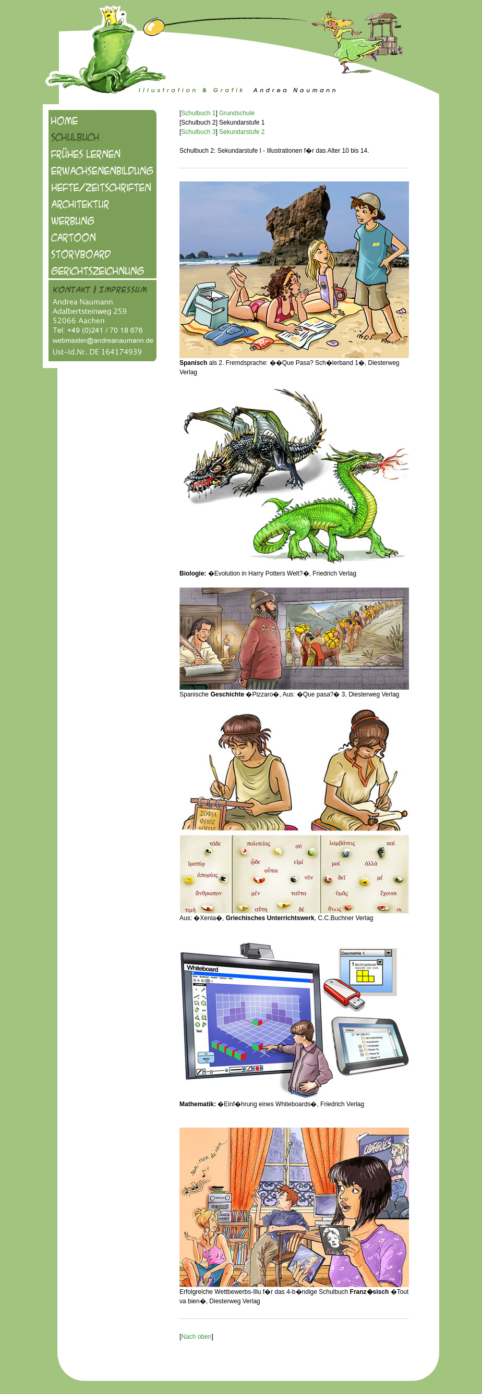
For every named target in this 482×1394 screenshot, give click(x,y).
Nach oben (196, 1336)
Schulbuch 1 (198, 113)
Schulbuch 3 (198, 132)
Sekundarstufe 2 (241, 132)
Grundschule (237, 113)
